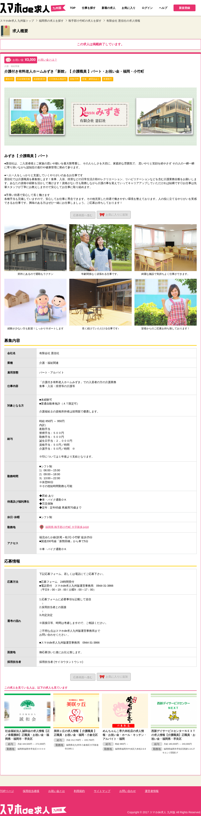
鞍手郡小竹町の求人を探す (85, 20)
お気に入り (115, 214)
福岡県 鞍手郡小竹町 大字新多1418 (67, 526)
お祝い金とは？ (47, 59)
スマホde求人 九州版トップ (17, 20)
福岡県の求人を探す (51, 20)
